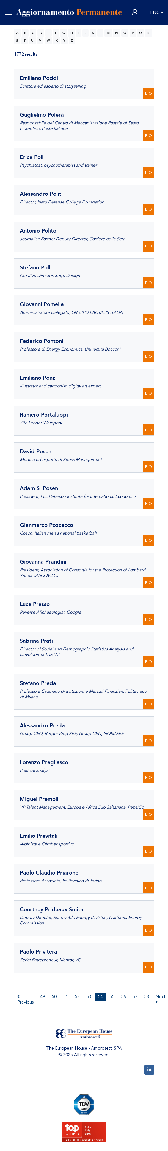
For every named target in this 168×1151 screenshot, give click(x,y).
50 (54, 996)
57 (135, 996)
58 (146, 996)
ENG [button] (155, 12)
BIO (148, 93)
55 (111, 996)
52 (77, 996)
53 (88, 996)
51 (65, 996)
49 (42, 996)
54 (100, 996)
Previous (25, 999)
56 (123, 996)
